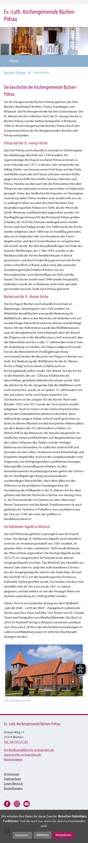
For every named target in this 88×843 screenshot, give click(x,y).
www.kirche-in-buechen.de (22, 755)
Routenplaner (13, 759)
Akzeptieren (63, 835)
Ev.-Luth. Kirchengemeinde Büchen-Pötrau (40, 15)
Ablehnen (42, 835)
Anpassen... (22, 835)
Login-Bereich (13, 783)
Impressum (11, 774)
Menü (11, 61)
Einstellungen (13, 788)
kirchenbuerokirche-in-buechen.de (29, 750)
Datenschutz (12, 779)
